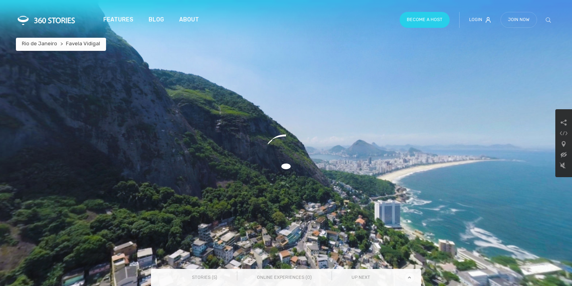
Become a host (425, 19)
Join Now (518, 19)
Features (118, 19)
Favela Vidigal (83, 43)
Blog (156, 19)
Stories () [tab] (204, 277)
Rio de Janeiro (39, 43)
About (189, 19)
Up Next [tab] (361, 277)
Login (480, 20)
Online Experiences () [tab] (284, 277)
